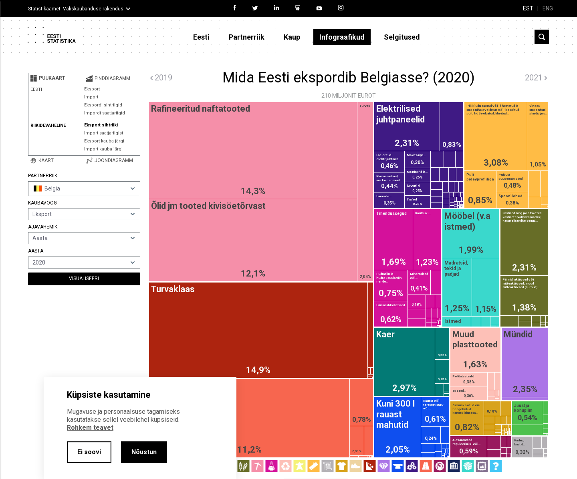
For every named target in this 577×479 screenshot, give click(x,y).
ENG (548, 8)
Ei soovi (89, 452)
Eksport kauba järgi (104, 141)
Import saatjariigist (103, 133)
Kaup (292, 37)
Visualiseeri (84, 278)
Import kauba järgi (103, 149)
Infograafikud (342, 37)
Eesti (201, 37)
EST (528, 8)
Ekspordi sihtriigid (103, 105)
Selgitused (402, 37)
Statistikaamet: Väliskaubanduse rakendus (75, 9)
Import (91, 97)
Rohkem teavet (90, 427)
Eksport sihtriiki (101, 125)
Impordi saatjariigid (104, 113)
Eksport (92, 89)
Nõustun (144, 452)
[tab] (56, 78)
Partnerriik (246, 37)
